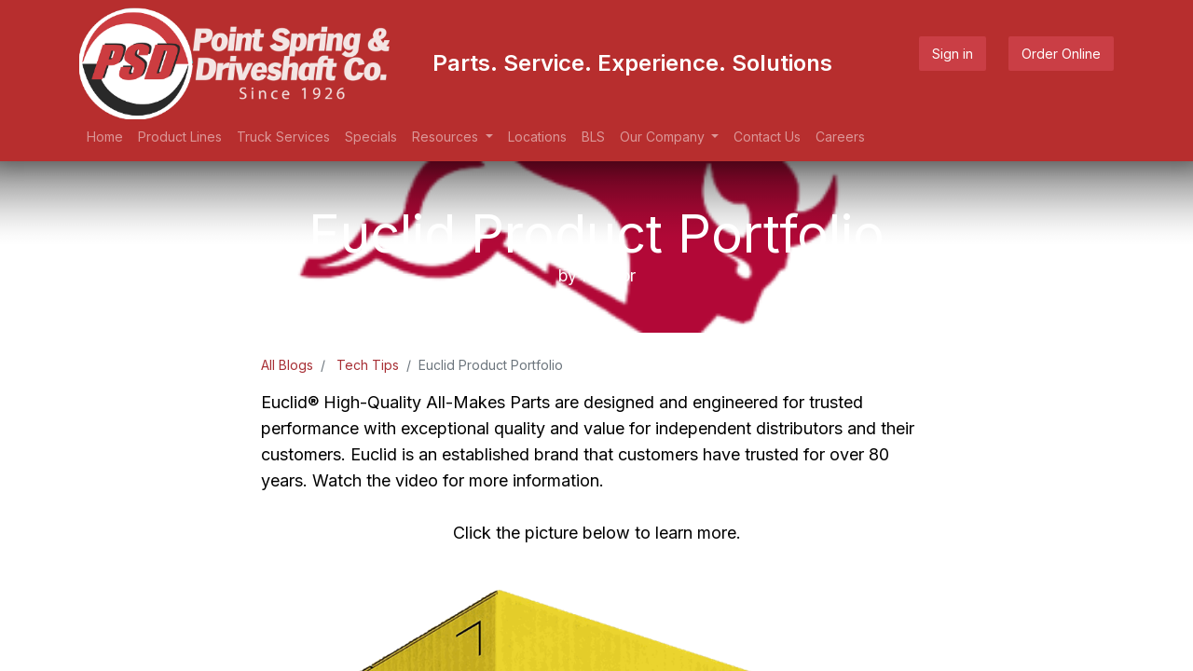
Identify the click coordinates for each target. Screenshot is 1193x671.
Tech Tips (367, 365)
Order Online (1061, 54)
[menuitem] (104, 136)
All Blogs (287, 365)
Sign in (952, 54)
